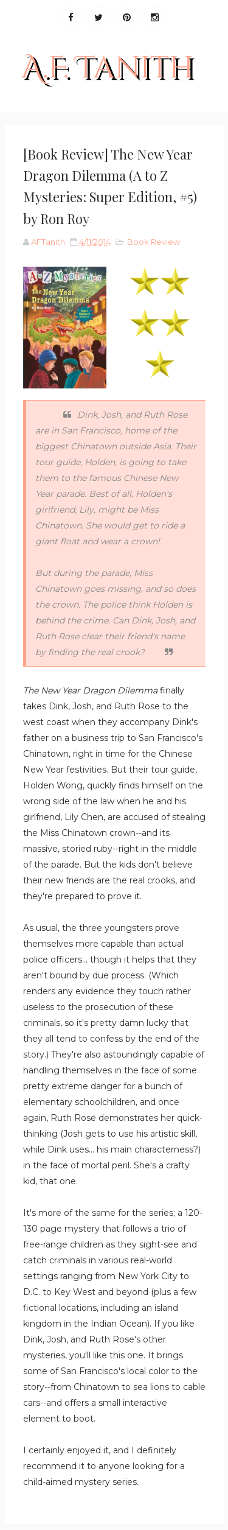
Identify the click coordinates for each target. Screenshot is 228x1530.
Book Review (153, 242)
